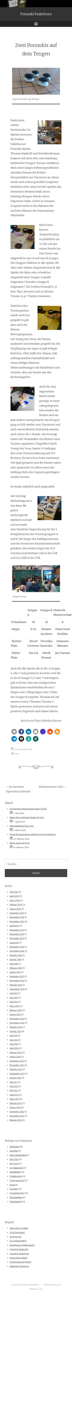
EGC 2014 (14, 1163)
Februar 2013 (16, 1103)
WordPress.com (35, 1289)
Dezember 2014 (17, 1019)
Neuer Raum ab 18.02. (20, 843)
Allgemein (14, 1146)
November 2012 (17, 1116)
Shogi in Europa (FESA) (20, 1262)
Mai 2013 (14, 1090)
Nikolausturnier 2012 (52, 786)
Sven (16, 753)
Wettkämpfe (15, 1201)
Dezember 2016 (17, 947)
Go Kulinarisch (16, 1168)
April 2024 (14, 925)
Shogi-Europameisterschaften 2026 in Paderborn (33, 834)
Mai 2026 (14, 892)
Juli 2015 (13, 993)
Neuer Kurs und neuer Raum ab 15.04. (27, 817)
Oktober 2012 (16, 1120)
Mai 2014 (14, 1044)
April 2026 (14, 896)
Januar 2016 (15, 972)
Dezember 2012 (17, 1111)
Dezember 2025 (17, 913)
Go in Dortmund (17, 1232)
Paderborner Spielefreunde (22, 1245)
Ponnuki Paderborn (36, 14)
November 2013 (17, 1065)
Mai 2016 (14, 964)
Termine (13, 1189)
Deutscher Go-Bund (19, 1228)
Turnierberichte (17, 1193)
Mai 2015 (14, 1002)
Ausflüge (14, 1151)
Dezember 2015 (17, 976)
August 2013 (15, 1078)
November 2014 (17, 1023)
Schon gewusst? (17, 1180)
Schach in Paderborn (19, 1253)
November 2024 (17, 921)
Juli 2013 (13, 1082)
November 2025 (17, 917)
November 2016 (17, 951)
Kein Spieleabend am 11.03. (22, 826)
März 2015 (15, 1006)
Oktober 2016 (16, 955)
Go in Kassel (15, 1236)
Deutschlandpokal (18, 1155)
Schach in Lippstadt (19, 1249)
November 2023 (17, 934)
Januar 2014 (15, 1056)
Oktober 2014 (16, 1027)
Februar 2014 (16, 1052)
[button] (14, 731)
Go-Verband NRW (18, 1241)
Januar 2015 (15, 1014)
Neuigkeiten (15, 1172)
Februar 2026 (16, 904)
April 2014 (14, 1048)
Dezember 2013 (17, 1061)
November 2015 (17, 980)
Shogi (12, 1185)
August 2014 (15, 1031)
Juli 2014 (13, 1035)
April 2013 (14, 1095)
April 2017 (14, 942)
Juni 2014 (14, 1040)
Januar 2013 (15, 1107)
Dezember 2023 (17, 930)
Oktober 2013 (16, 1069)
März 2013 (15, 1099)
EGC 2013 (14, 1159)
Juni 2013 (14, 1086)
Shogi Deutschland (18, 1258)
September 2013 (17, 1073)
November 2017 (17, 938)
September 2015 (17, 989)
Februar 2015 (16, 1010)
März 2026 (15, 900)
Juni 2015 (14, 997)
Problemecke (15, 1176)
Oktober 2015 (16, 985)
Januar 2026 (15, 909)
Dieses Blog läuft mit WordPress (25, 1285)
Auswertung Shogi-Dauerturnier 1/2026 (28, 809)
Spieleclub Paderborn (19, 1266)
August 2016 (15, 959)
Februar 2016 (16, 968)
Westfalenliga (16, 1197)
